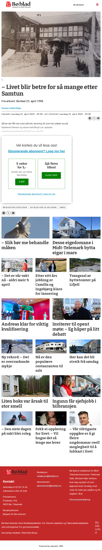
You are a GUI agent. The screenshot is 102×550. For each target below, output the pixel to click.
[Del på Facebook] (90, 118)
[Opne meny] (97, 5)
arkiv (62, 207)
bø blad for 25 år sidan (15, 207)
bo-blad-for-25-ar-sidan (43, 207)
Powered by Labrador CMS (51, 546)
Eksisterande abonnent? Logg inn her (36, 151)
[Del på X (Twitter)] (94, 118)
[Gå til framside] (18, 4)
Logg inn (89, 4)
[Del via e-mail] (98, 118)
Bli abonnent (78, 5)
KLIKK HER (51, 175)
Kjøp (22, 181)
